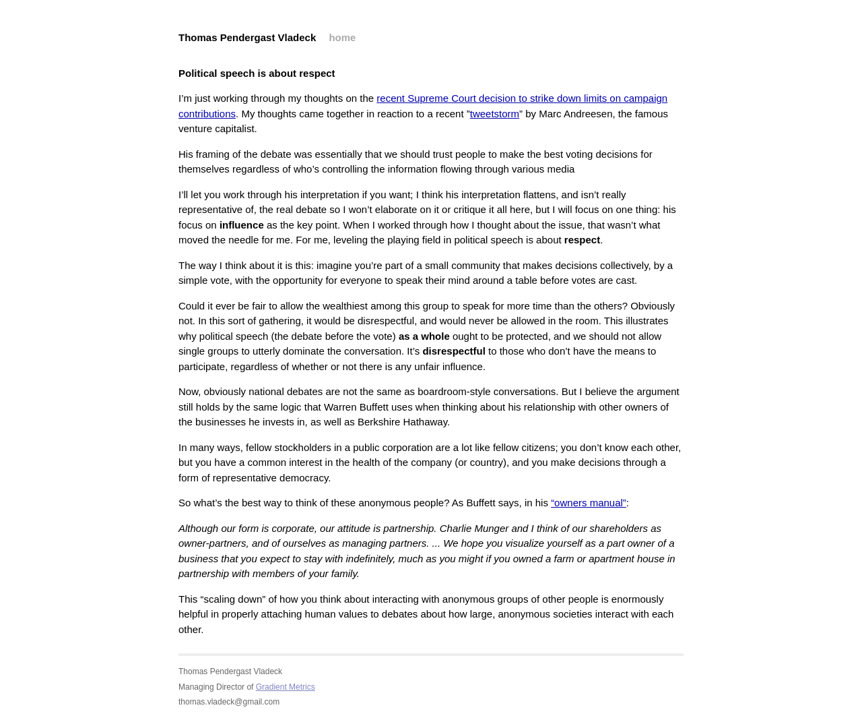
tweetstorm (494, 113)
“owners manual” (588, 502)
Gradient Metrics (285, 687)
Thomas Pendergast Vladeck (247, 37)
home (342, 37)
